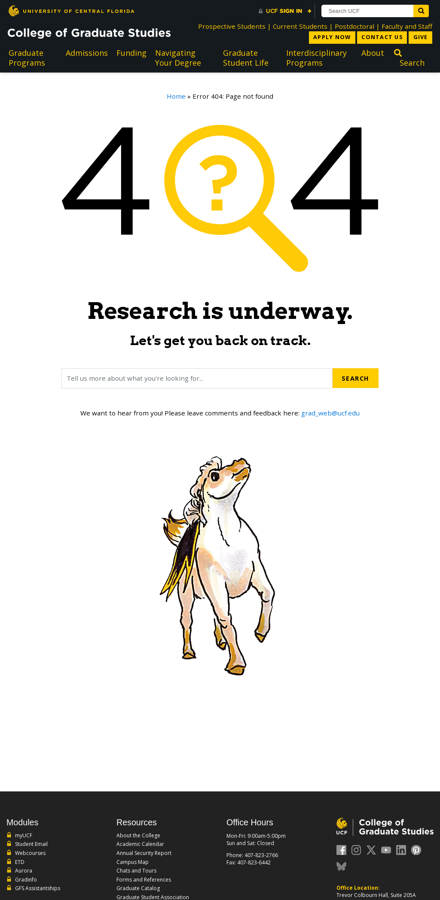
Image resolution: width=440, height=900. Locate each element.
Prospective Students (232, 26)
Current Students (300, 26)
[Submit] (424, 11)
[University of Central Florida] (71, 10)
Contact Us (380, 37)
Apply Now (328, 37)
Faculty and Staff (407, 26)
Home (176, 96)
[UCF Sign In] (285, 11)
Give (420, 37)
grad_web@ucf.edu (330, 413)
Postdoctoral (354, 26)
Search (355, 378)
